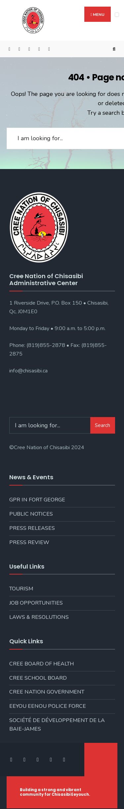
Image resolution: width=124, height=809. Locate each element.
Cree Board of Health (41, 663)
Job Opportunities (36, 603)
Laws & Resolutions (39, 617)
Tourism (21, 588)
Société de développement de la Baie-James (57, 725)
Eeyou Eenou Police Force (47, 706)
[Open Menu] (117, 15)
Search (102, 425)
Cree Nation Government (46, 692)
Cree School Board (38, 678)
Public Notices (31, 514)
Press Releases (32, 528)
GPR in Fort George (37, 499)
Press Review (29, 542)
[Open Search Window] (114, 49)
